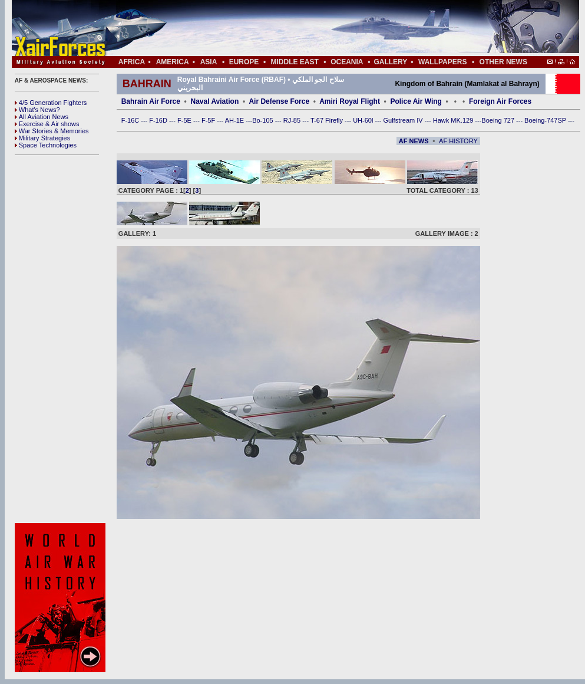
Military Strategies (42, 138)
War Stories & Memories (52, 130)
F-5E (185, 120)
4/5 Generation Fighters (52, 102)
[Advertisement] (62, 339)
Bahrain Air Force (150, 101)
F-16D (159, 120)
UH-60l (364, 120)
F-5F (209, 120)
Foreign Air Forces (500, 101)
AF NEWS (414, 140)
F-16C (131, 120)
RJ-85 (292, 120)
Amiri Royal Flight (349, 101)
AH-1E (235, 120)
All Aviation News (41, 116)
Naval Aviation (214, 101)
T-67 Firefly (327, 120)
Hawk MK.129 (454, 120)
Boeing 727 (498, 120)
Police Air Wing (415, 101)
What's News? (37, 109)
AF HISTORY (458, 140)
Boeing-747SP (546, 120)
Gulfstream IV (403, 120)
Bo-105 (263, 120)
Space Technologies (46, 145)
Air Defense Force (280, 101)
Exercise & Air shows (47, 123)
